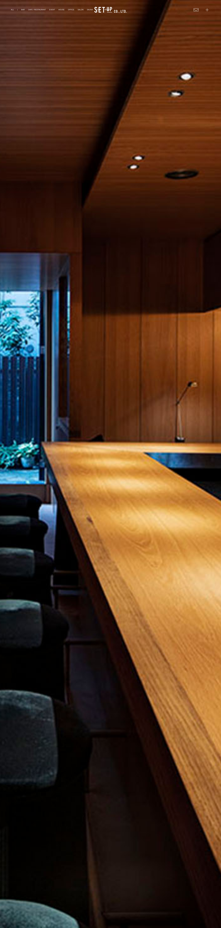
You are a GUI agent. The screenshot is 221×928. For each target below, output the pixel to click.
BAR (23, 10)
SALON (80, 10)
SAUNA (90, 10)
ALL (12, 10)
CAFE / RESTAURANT (37, 10)
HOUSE (61, 10)
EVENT (52, 10)
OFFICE (71, 10)
